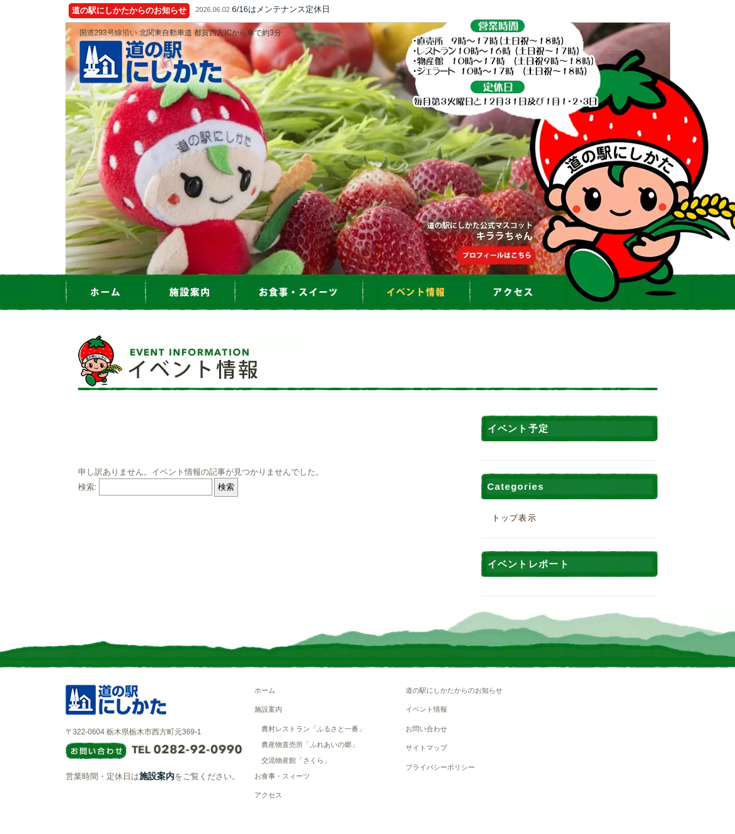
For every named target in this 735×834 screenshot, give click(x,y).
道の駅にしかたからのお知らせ (454, 690)
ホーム (264, 690)
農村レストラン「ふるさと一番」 (313, 729)
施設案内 (156, 776)
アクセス (268, 795)
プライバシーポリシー (440, 767)
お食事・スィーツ (282, 776)
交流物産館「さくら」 (296, 760)
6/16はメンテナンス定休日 (280, 9)
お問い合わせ (426, 729)
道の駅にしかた (150, 62)
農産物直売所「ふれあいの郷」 (309, 744)
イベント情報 (426, 709)
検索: (87, 487)
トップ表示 (514, 518)
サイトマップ (426, 747)
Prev (65, 148)
